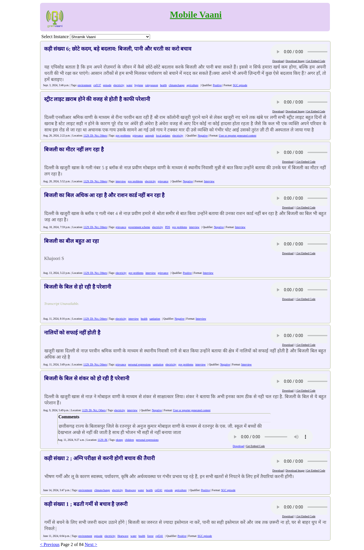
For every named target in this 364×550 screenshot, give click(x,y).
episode (107, 85)
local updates (163, 135)
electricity (118, 85)
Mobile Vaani (196, 14)
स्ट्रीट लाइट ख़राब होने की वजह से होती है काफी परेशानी (97, 99)
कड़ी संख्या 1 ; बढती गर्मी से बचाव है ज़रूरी (86, 504)
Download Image (295, 61)
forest (150, 535)
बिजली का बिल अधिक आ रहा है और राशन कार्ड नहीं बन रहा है (104, 195)
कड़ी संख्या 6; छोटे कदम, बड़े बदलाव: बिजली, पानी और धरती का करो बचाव (118, 49)
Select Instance (55, 36)
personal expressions (139, 364)
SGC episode (240, 85)
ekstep (119, 439)
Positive (217, 85)
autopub (149, 135)
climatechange (176, 85)
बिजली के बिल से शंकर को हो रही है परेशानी (86, 378)
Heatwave (130, 490)
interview (121, 181)
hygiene (138, 85)
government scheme (139, 227)
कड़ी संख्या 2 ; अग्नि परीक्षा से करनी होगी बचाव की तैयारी (99, 458)
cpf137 (97, 85)
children (129, 439)
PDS (167, 227)
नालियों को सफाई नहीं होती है (72, 333)
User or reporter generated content (237, 135)
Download (278, 61)
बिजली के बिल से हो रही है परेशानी (77, 287)
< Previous (50, 544)
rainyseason (151, 85)
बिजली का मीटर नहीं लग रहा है (74, 149)
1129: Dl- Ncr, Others (95, 135)
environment (84, 85)
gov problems (123, 135)
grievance (137, 135)
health (163, 85)
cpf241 (159, 490)
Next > (91, 544)
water (129, 85)
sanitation (154, 318)
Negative (203, 135)
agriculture (193, 85)
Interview (209, 181)
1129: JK (103, 439)
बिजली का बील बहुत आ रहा (71, 241)
